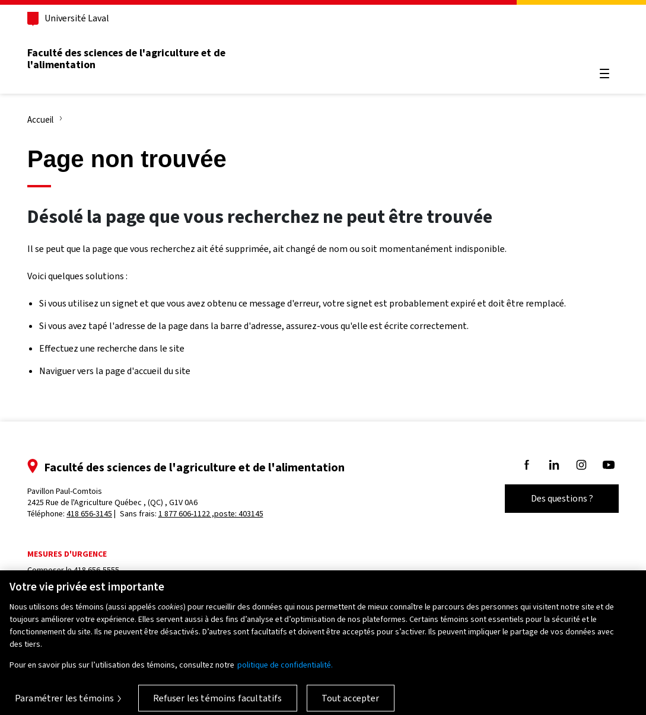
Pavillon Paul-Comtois (112, 497)
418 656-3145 (89, 513)
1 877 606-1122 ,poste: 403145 (210, 513)
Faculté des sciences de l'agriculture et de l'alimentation (126, 59)
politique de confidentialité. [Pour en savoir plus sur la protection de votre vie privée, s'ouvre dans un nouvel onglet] (285, 669)
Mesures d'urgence (67, 554)
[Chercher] (604, 45)
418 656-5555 (96, 570)
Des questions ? (562, 498)
